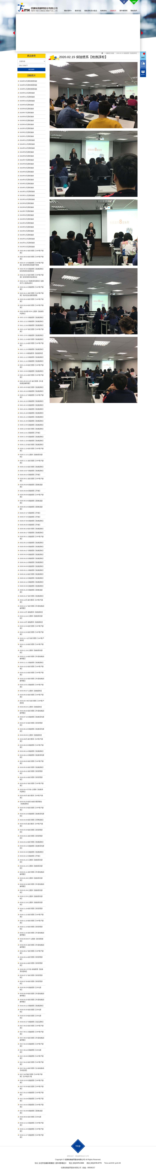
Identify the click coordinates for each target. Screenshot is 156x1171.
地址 (36, 1163)
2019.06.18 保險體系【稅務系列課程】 (32, 730)
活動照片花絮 (110, 53)
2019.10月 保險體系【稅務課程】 (31, 622)
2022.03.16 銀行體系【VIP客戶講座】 (31, 300)
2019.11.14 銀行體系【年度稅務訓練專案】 (32, 657)
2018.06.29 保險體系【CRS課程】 (30, 988)
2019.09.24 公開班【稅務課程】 (31, 707)
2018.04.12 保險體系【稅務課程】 (32, 1006)
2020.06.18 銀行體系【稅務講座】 (32, 529)
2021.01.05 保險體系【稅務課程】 (32, 421)
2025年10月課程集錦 (27, 101)
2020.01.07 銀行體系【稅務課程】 (32, 596)
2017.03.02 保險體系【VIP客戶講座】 (31, 1106)
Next (142, 33)
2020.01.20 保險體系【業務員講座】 (31, 591)
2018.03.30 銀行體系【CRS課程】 (30, 1011)
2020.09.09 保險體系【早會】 (30, 491)
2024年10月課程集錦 (27, 148)
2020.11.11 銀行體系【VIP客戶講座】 (31, 462)
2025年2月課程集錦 (27, 132)
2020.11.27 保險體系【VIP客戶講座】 (31, 396)
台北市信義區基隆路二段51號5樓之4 (52, 1163)
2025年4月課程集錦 (27, 124)
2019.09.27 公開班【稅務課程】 (31, 691)
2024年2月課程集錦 (27, 183)
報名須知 (143, 66)
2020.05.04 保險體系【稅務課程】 (32, 546)
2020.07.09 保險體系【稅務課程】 (32, 521)
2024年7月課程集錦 (27, 160)
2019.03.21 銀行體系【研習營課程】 (31, 837)
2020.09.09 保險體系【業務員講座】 (31, 486)
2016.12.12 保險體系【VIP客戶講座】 (31, 1124)
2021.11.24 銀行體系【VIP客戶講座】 (31, 344)
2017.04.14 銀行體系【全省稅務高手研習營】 (32, 1069)
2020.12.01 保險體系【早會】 (30, 433)
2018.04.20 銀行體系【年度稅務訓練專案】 (32, 1001)
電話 (70, 1163)
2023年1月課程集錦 (27, 235)
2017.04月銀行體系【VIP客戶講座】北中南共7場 (31, 1075)
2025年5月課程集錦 (27, 120)
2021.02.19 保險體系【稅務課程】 (32, 405)
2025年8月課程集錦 (27, 109)
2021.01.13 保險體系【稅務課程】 (32, 417)
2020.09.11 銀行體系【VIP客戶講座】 (31, 480)
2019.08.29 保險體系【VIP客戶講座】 (31, 746)
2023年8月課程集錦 (27, 207)
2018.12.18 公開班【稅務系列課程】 (31, 903)
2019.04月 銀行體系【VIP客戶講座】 (31, 825)
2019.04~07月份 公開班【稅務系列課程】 (31, 790)
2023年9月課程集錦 (27, 203)
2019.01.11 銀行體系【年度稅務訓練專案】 (32, 873)
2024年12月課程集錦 (27, 140)
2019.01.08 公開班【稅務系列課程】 (31, 879)
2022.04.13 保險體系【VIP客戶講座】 (31, 288)
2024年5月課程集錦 (27, 172)
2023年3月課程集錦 (27, 227)
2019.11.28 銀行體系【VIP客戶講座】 (31, 645)
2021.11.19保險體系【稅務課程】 (32, 353)
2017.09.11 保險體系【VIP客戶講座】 (31, 1033)
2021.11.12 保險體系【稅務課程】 (32, 357)
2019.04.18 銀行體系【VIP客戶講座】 (31, 809)
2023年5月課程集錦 (27, 219)
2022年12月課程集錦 (27, 239)
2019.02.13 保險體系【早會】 (30, 856)
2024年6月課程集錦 (27, 168)
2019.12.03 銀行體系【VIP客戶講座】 (31, 633)
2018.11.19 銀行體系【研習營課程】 (31, 928)
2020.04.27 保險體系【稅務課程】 (32, 550)
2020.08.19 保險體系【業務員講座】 (31, 502)
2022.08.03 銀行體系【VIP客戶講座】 (31, 258)
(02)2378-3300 (78, 1163)
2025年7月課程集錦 (27, 112)
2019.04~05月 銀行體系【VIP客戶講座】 (32, 702)
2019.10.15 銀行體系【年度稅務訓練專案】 (32, 680)
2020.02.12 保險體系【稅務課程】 (32, 582)
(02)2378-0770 (96, 1163)
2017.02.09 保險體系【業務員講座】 (31, 1112)
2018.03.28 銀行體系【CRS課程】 (30, 1017)
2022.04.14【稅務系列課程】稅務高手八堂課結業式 (32, 282)
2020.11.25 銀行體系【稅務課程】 (32, 444)
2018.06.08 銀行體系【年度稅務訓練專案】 (32, 995)
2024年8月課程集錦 (27, 156)
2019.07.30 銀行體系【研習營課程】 (31, 724)
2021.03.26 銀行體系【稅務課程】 (32, 387)
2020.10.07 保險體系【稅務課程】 (32, 471)
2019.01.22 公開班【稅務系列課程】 (31, 861)
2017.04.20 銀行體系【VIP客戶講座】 (31, 1063)
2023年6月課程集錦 (27, 215)
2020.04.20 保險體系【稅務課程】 (32, 558)
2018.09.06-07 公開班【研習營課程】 (31, 940)
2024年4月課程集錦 (27, 176)
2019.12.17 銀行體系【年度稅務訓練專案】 (32, 607)
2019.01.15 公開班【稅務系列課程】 (31, 867)
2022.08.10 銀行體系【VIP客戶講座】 (31, 252)
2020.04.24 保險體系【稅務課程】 (32, 554)
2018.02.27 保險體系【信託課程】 (32, 1022)
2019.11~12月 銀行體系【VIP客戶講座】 (32, 639)
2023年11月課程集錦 (27, 195)
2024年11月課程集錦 (27, 144)
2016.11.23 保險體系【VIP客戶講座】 (31, 1130)
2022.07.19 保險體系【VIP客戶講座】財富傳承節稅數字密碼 (31, 264)
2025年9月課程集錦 (27, 105)
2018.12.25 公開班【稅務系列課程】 (31, 897)
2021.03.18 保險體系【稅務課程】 (32, 391)
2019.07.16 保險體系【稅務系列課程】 (32, 718)
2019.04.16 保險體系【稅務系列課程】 (32, 815)
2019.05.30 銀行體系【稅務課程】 (32, 767)
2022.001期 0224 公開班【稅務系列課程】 (32, 312)
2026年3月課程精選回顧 (28, 85)
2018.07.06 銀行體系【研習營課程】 (31, 982)
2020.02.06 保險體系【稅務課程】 (32, 586)
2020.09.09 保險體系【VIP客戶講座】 (31, 496)
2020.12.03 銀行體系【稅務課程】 (32, 429)
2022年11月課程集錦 (27, 243)
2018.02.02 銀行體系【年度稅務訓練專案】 (32, 885)
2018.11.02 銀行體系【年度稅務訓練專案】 (32, 934)
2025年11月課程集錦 (27, 97)
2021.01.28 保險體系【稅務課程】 (32, 413)
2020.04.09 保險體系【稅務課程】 (32, 566)
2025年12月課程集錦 (27, 93)
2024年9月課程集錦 (27, 152)
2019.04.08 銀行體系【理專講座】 (32, 820)
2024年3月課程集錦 (27, 180)
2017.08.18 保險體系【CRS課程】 (30, 1051)
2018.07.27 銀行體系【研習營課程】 (31, 976)
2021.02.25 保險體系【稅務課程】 (32, 401)
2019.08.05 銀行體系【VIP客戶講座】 (31, 762)
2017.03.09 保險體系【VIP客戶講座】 (31, 1100)
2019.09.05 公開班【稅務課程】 (31, 735)
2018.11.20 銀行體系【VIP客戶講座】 (31, 922)
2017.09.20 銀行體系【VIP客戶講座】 (31, 1027)
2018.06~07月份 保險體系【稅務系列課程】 (31, 970)
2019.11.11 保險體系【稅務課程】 (32, 662)
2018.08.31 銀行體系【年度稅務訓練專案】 (32, 946)
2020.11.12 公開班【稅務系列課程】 (31, 456)
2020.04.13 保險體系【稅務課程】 (32, 562)
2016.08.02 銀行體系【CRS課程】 (30, 1118)
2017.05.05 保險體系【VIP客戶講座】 (31, 1057)
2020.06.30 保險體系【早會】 (30, 525)
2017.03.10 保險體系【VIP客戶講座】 (31, 1094)
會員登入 (143, 74)
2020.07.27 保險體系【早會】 (30, 513)
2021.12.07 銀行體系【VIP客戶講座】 (31, 330)
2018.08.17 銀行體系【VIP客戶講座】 (31, 952)
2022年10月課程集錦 (27, 247)
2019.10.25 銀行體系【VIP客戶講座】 (31, 667)
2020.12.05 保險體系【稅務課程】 (32, 425)
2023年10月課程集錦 (27, 199)
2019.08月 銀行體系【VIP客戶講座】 (31, 740)
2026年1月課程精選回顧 (28, 89)
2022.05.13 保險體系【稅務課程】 (32, 543)
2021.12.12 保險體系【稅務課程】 (32, 321)
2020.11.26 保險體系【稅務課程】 (32, 441)
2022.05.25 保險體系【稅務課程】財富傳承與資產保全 (32, 270)
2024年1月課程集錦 (27, 187)
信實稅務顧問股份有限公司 (37, 7)
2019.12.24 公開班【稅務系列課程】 (31, 617)
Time (106, 1163)
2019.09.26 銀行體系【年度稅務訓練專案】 (32, 712)
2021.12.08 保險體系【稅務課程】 (32, 325)
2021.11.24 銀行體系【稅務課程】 (32, 339)
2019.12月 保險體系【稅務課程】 (31, 612)
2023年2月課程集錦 (27, 231)
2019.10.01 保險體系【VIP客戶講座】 (31, 686)
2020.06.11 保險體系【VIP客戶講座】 (31, 538)
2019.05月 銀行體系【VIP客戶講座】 (31, 797)
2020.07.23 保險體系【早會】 (30, 517)
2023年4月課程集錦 (27, 223)
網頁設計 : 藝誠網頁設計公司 (78, 1156)
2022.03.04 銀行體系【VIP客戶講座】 (31, 306)
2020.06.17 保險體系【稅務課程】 (32, 532)
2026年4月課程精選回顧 (28, 81)
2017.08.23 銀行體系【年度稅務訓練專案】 (32, 1039)
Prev (14, 33)
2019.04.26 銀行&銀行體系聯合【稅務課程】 (31, 803)
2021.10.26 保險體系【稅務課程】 (32, 371)
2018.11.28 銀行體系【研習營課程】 (31, 910)
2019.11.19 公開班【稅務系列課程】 (31, 651)
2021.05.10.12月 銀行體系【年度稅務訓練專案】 (31, 382)
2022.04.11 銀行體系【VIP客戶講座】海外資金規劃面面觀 (31, 294)
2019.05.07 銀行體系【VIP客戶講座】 (31, 784)
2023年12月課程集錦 (27, 191)
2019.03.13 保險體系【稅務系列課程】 (32, 847)
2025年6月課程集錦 (27, 116)
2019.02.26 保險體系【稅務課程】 (32, 852)
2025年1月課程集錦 (27, 136)
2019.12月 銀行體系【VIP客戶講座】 (31, 601)
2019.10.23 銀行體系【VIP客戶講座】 (31, 674)
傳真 (88, 1163)
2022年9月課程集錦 (27, 164)
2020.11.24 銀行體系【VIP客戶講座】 (31, 450)
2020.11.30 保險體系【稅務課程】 (32, 437)
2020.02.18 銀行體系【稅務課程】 (32, 574)
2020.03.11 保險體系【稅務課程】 (32, 570)
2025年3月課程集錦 (27, 128)
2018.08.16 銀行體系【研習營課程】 (31, 964)
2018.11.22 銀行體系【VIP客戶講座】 (31, 916)
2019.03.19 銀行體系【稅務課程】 (32, 842)
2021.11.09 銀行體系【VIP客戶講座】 (31, 366)
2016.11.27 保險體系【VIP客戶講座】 (31, 1136)
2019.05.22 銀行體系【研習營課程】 (31, 772)
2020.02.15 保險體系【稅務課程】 (32, 578)
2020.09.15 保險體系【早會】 (30, 475)
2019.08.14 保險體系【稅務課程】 (32, 751)
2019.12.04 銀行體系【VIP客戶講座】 (31, 627)
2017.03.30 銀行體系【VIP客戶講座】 (31, 1087)
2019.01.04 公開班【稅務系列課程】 (31, 891)
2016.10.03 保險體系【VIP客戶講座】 (31, 1081)
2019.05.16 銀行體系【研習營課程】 (31, 778)
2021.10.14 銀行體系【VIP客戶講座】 (31, 376)
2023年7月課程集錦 (27, 211)
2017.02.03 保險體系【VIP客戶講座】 (31, 1045)
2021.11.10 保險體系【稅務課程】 (32, 361)
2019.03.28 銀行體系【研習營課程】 (31, 831)
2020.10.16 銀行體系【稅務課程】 (32, 467)
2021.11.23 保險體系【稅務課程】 (32, 349)
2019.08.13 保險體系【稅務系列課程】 (32, 756)
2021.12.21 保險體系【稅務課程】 (32, 317)
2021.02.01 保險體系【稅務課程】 (32, 409)
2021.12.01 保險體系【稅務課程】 (32, 335)
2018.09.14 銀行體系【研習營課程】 (31, 958)
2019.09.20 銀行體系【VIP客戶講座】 (31, 696)
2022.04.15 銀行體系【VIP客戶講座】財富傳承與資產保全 (31, 276)
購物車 (143, 55)
